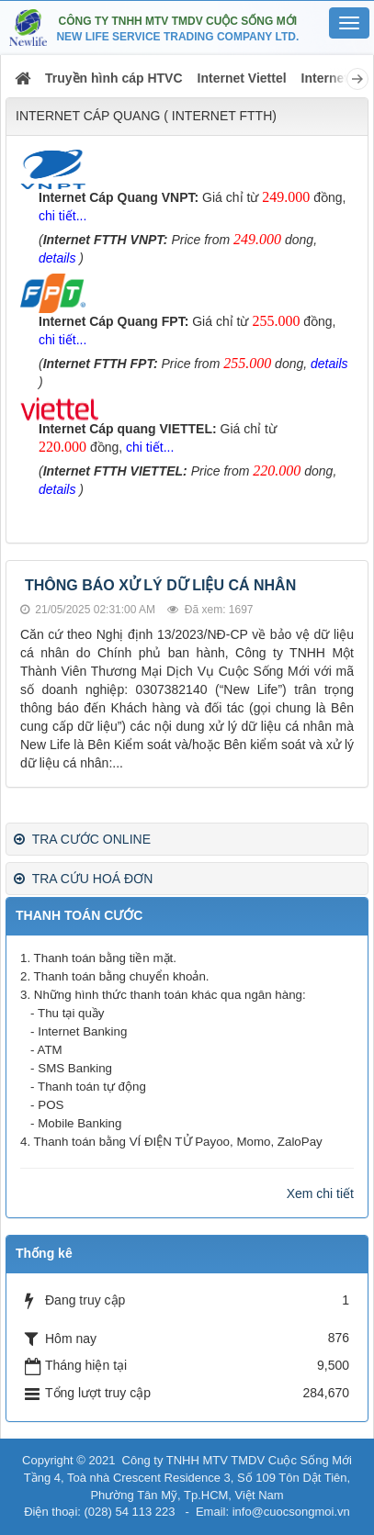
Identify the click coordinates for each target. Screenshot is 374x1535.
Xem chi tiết (320, 1193)
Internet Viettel (242, 78)
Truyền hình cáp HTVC (114, 78)
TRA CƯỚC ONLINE (82, 839)
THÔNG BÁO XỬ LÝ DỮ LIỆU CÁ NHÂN (160, 585)
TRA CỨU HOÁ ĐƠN (83, 878)
